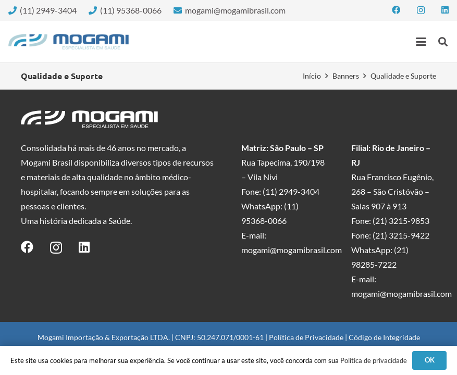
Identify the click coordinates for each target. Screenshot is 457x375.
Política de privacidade (373, 360)
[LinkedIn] (445, 10)
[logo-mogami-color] (68, 41)
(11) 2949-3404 (291, 191)
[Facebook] (396, 10)
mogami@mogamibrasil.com (291, 250)
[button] (421, 41)
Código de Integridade (384, 337)
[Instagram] (421, 10)
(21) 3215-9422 (401, 235)
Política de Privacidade (306, 337)
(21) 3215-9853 (401, 221)
